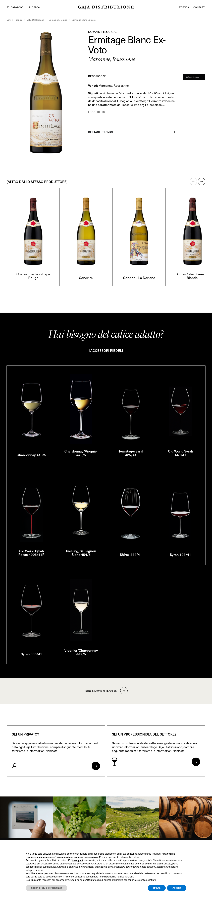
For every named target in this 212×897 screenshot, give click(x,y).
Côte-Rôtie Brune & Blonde (192, 276)
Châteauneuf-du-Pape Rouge (33, 276)
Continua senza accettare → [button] (170, 847)
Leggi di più (96, 112)
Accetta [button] (176, 887)
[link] (26, 817)
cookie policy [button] (132, 857)
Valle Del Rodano (35, 19)
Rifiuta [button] (157, 887)
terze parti (77, 860)
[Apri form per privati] (96, 766)
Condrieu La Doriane (139, 277)
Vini (9, 19)
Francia (18, 19)
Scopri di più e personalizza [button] (46, 887)
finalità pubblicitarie (45, 866)
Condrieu (86, 277)
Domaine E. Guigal (57, 19)
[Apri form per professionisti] (196, 762)
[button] (193, 181)
